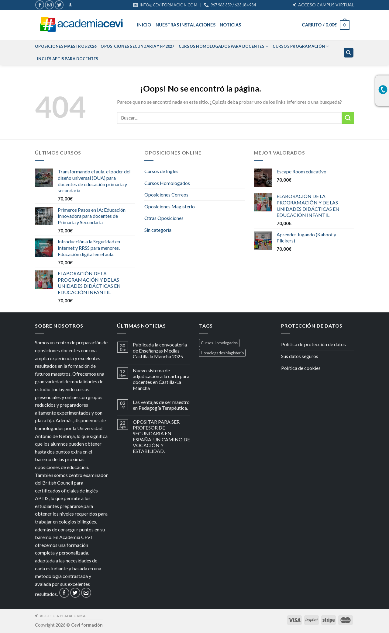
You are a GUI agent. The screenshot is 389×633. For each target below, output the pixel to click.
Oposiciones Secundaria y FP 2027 (137, 46)
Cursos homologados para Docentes (224, 46)
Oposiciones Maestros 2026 (65, 46)
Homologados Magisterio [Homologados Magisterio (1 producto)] (222, 352)
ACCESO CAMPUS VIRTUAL (323, 4)
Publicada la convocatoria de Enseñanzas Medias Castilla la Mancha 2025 (160, 350)
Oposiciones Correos (166, 194)
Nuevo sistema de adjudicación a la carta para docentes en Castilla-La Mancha (161, 379)
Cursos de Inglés (161, 171)
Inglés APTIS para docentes (67, 58)
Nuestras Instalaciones (185, 24)
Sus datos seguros (299, 356)
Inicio (144, 24)
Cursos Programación (301, 46)
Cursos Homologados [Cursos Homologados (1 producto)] (219, 342)
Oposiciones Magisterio (169, 206)
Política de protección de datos (313, 344)
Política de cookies (301, 368)
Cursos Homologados (167, 183)
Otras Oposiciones (164, 218)
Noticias (230, 24)
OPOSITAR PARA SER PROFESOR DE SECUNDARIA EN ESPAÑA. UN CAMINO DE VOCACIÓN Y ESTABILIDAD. (161, 436)
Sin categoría (157, 230)
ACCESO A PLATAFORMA (60, 616)
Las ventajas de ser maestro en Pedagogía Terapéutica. (161, 405)
